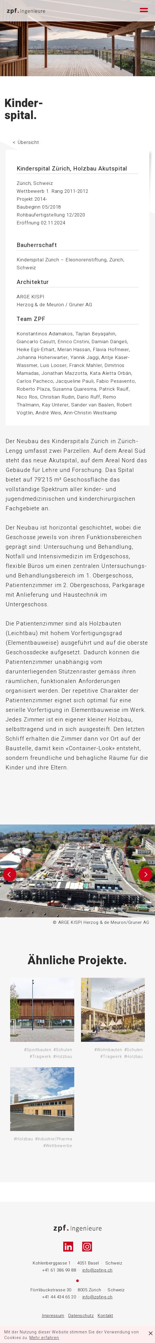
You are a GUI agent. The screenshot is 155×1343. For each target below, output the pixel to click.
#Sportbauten (37, 1050)
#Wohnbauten (108, 1050)
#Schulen (62, 1050)
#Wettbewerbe (57, 1146)
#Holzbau (62, 1057)
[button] (9, 875)
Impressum (53, 1316)
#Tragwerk (40, 1057)
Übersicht (28, 142)
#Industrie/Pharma (53, 1139)
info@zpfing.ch (97, 1270)
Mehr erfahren (44, 1338)
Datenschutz (81, 1316)
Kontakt (105, 1316)
